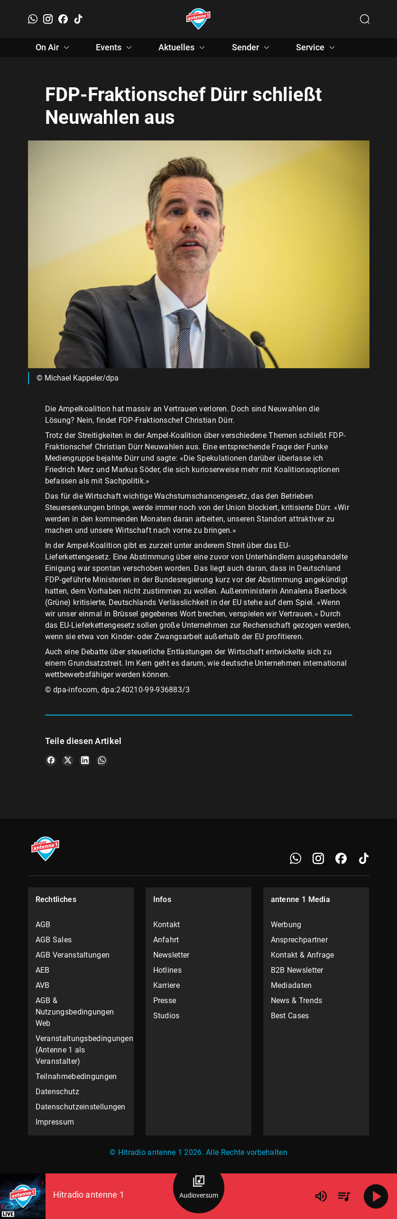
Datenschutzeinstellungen (81, 1106)
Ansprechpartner (299, 939)
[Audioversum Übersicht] (198, 1187)
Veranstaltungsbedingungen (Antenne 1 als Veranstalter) (81, 1050)
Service (317, 47)
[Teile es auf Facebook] (50, 760)
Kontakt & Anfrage (302, 954)
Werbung (286, 924)
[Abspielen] (376, 1196)
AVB (43, 985)
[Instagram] (48, 19)
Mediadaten (291, 985)
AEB (43, 970)
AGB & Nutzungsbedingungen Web (75, 1012)
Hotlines (167, 970)
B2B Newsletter (297, 970)
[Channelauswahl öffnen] (364, 19)
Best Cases (290, 1015)
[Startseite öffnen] (198, 19)
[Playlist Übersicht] (343, 1196)
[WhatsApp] (32, 19)
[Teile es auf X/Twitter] (68, 760)
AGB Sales (54, 939)
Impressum (55, 1121)
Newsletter (171, 954)
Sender (252, 47)
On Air (54, 47)
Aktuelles (183, 47)
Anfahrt (166, 939)
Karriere (166, 985)
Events (115, 47)
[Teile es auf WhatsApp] (102, 760)
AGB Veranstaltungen (73, 954)
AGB (43, 924)
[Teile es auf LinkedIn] (85, 760)
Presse (164, 1000)
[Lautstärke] (321, 1196)
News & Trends (297, 1000)
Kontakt (166, 924)
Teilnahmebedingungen (76, 1076)
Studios (166, 1015)
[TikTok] (78, 19)
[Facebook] (63, 19)
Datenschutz (57, 1091)
